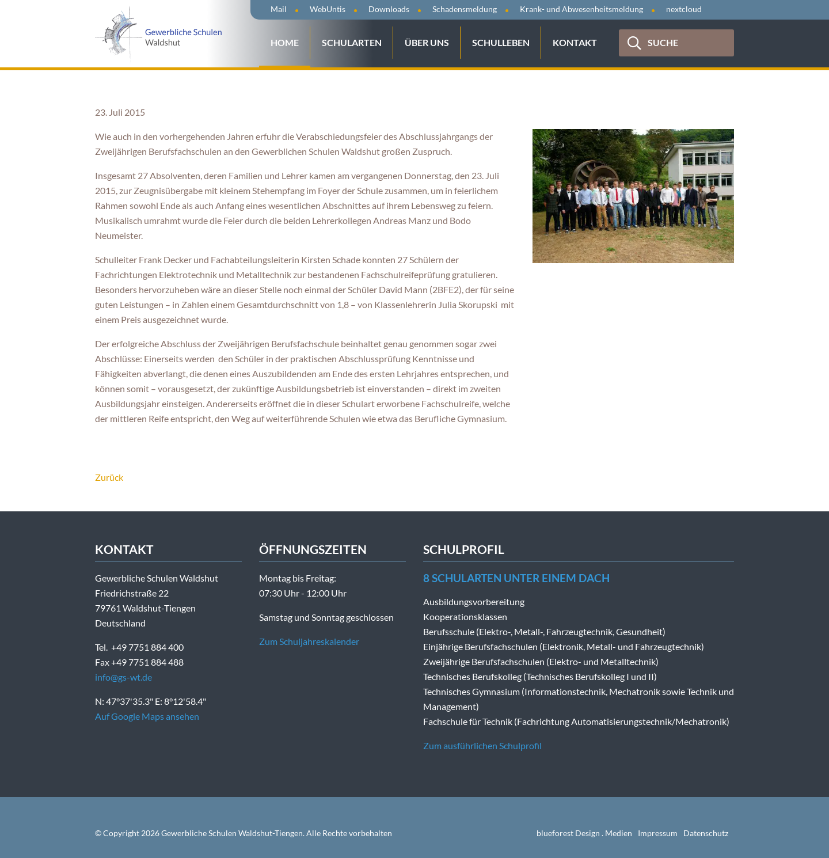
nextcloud (684, 9)
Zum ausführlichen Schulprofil (482, 745)
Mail (279, 9)
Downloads (388, 9)
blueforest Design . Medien (584, 833)
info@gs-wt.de (123, 676)
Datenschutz (705, 833)
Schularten (352, 42)
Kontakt (575, 42)
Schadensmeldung (464, 9)
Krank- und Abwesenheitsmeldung (581, 9)
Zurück (109, 477)
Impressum (658, 833)
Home (285, 42)
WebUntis (327, 9)
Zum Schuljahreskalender (309, 641)
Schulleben (501, 42)
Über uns (427, 42)
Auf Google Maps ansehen (147, 716)
